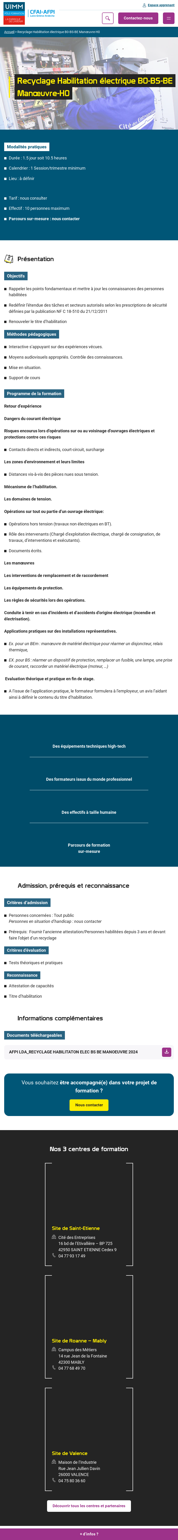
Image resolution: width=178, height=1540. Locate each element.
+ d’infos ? (89, 1534)
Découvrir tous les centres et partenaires (89, 1506)
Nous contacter (89, 1105)
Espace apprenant (161, 5)
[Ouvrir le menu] (169, 18)
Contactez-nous (138, 18)
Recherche (108, 18)
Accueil (9, 32)
